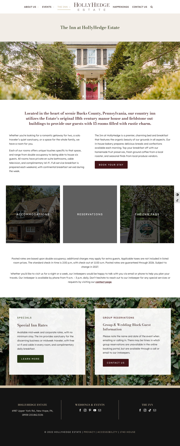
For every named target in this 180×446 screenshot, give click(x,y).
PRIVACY (90, 432)
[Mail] (99, 410)
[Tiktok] (149, 410)
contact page (103, 281)
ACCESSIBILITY (107, 432)
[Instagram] (85, 410)
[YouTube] (94, 410)
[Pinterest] (90, 410)
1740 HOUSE (128, 432)
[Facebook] (80, 410)
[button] (152, 6)
